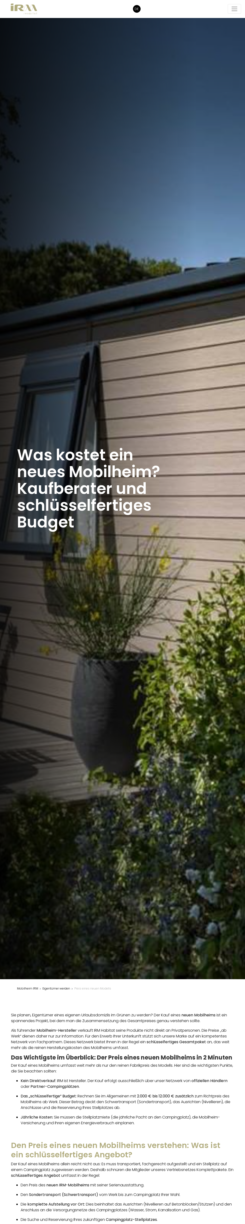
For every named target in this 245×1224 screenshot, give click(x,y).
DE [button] (137, 8)
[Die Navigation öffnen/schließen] (234, 9)
